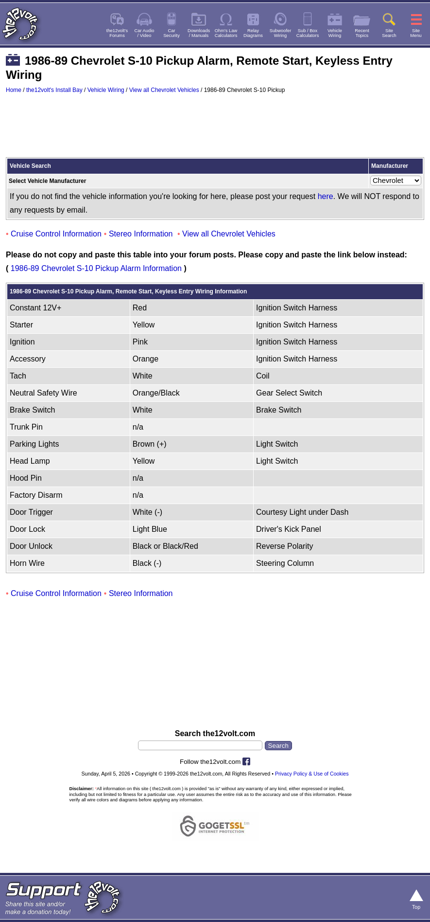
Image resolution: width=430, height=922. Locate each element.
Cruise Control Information (56, 234)
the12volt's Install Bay (54, 90)
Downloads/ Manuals (199, 33)
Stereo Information (141, 234)
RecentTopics (362, 33)
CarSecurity (171, 33)
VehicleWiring (334, 33)
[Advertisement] (215, 130)
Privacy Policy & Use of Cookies (312, 774)
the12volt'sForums (117, 33)
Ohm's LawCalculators (226, 33)
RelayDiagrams (253, 33)
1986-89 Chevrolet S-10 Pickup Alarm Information (96, 268)
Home (13, 90)
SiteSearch (389, 33)
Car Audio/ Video (145, 33)
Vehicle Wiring (105, 90)
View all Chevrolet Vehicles (164, 90)
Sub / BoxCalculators (307, 33)
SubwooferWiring (281, 33)
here (325, 196)
